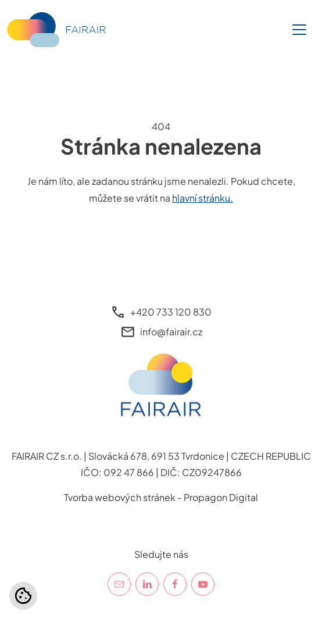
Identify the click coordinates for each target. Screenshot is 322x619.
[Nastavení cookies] (23, 596)
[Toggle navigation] (299, 30)
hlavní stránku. (202, 198)
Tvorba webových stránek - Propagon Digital (161, 497)
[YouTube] (202, 584)
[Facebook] (175, 584)
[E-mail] (119, 584)
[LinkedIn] (147, 584)
